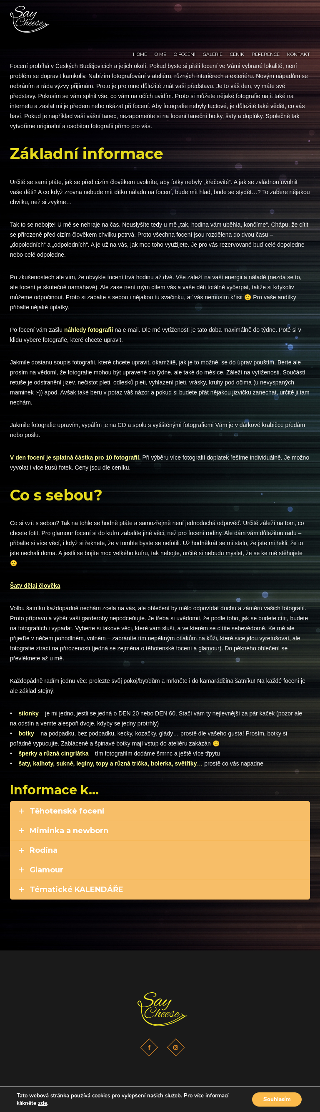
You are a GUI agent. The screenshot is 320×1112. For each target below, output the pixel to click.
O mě (160, 15)
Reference (266, 15)
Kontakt (298, 15)
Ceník (237, 15)
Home (140, 15)
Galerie (212, 15)
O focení (184, 15)
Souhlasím (275, 1099)
